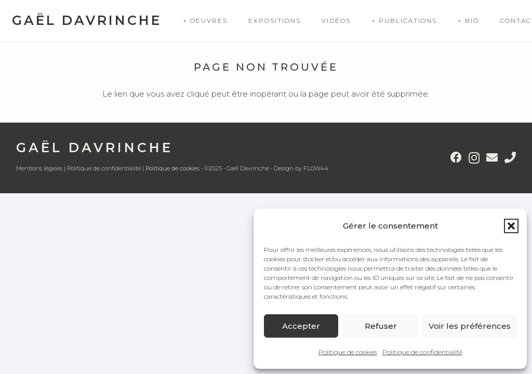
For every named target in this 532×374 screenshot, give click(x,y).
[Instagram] (474, 158)
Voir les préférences (470, 326)
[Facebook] (456, 157)
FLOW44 (315, 168)
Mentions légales (39, 168)
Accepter (301, 326)
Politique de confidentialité (422, 352)
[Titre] (510, 157)
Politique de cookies (347, 352)
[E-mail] (492, 157)
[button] (511, 226)
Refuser (381, 326)
